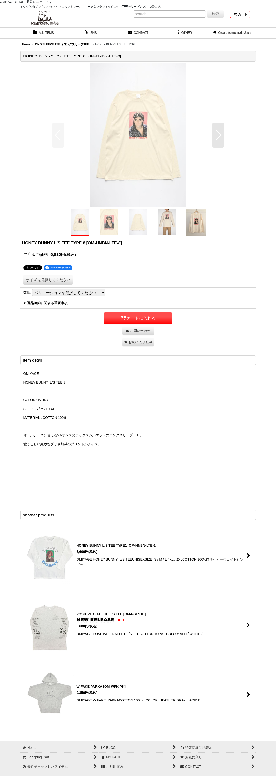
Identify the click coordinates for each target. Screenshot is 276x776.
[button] (185, 33)
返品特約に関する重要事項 (45, 303)
